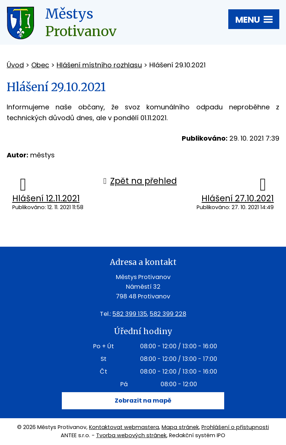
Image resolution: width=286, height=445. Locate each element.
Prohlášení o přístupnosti (235, 427)
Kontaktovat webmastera (124, 427)
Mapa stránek (180, 427)
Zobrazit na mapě (143, 400)
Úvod (15, 65)
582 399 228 (168, 314)
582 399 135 (129, 314)
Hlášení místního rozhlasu (99, 65)
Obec (40, 65)
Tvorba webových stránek (131, 435)
